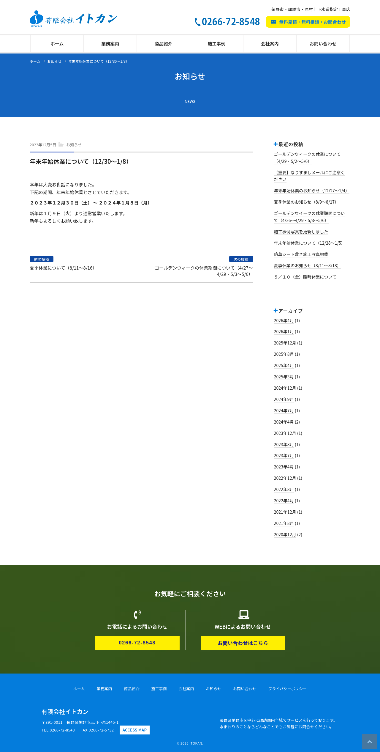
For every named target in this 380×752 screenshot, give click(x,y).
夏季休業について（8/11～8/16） (63, 268)
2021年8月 (284, 523)
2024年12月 (285, 388)
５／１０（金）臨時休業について (305, 277)
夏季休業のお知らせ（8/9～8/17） (306, 202)
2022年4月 (284, 501)
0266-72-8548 (137, 643)
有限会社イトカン (65, 711)
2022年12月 (285, 478)
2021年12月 (285, 512)
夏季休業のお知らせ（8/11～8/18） (307, 265)
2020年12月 (285, 534)
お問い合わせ (323, 43)
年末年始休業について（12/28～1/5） (309, 243)
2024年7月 (284, 410)
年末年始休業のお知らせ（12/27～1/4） (311, 190)
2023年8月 (284, 444)
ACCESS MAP (135, 730)
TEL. (58, 730)
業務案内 (110, 43)
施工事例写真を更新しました (301, 232)
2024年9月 (284, 399)
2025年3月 (284, 377)
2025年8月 (284, 354)
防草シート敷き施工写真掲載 (301, 254)
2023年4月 (284, 467)
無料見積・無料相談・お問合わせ (312, 22)
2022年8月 (284, 489)
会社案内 (270, 43)
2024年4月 (284, 422)
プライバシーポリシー (287, 688)
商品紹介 (163, 43)
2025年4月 (284, 365)
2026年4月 (284, 320)
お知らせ (74, 144)
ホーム (57, 43)
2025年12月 (285, 343)
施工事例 (217, 43)
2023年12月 (285, 433)
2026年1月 (284, 331)
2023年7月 (284, 455)
